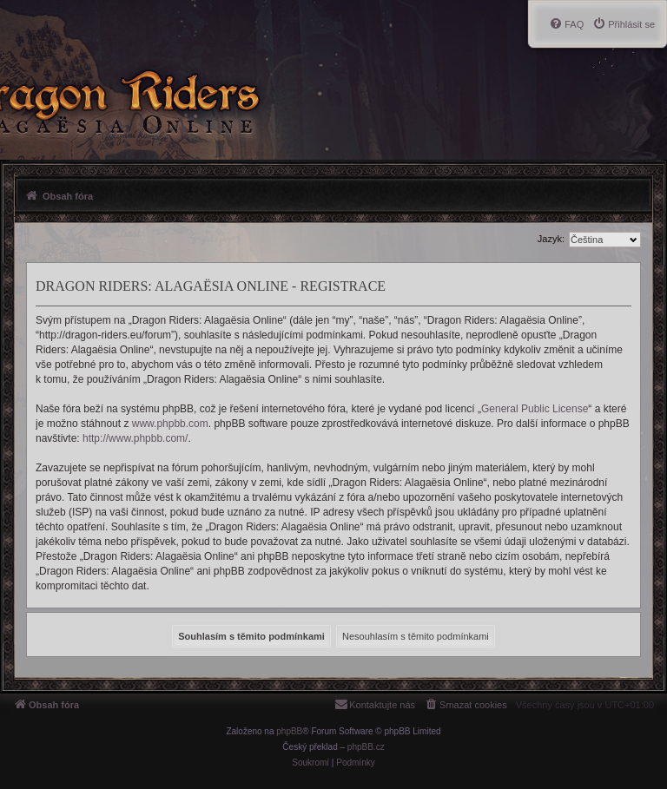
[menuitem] (623, 24)
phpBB (289, 731)
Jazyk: (551, 238)
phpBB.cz (366, 747)
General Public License (534, 409)
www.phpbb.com (170, 424)
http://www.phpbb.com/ (135, 438)
